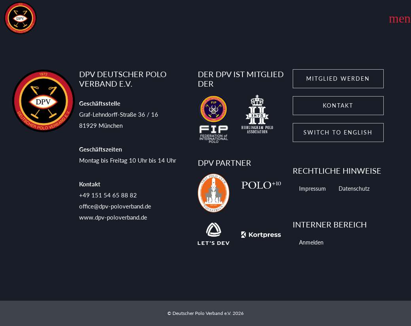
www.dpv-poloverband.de (113, 217)
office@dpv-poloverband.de (115, 206)
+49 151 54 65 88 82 (108, 195)
